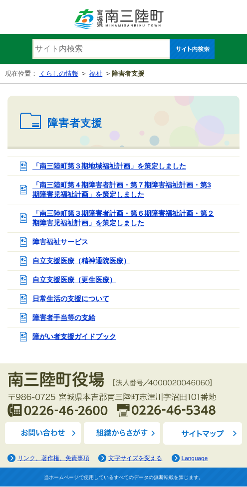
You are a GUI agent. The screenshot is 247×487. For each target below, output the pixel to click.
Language (195, 458)
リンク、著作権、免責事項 (53, 458)
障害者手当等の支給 (63, 318)
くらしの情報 (58, 73)
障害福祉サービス (60, 242)
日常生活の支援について (70, 299)
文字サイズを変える (135, 458)
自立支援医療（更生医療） (74, 280)
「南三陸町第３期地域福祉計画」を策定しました (109, 166)
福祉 (95, 73)
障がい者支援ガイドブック (74, 336)
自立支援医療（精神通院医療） (81, 261)
